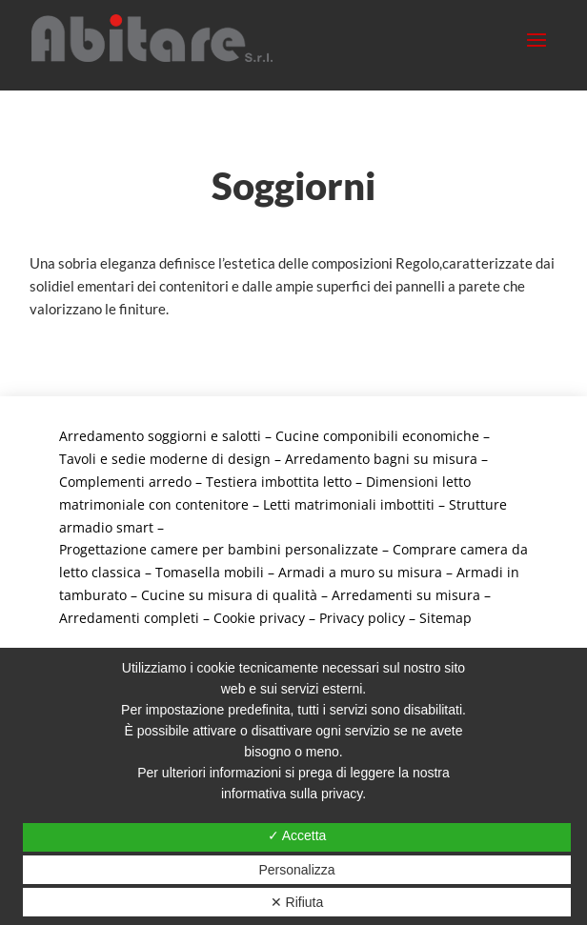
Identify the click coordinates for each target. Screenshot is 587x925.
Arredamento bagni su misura (381, 459)
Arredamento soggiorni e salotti (160, 436)
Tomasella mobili (209, 572)
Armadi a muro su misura (360, 572)
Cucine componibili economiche (377, 436)
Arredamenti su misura (406, 595)
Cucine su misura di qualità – (236, 595)
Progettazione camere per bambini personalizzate (218, 549)
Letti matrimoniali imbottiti (349, 504)
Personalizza (296, 869)
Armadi (481, 572)
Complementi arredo (125, 482)
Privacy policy (362, 618)
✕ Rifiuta (297, 902)
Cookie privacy (259, 618)
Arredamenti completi (129, 618)
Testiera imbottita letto (279, 482)
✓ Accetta (297, 835)
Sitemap (445, 618)
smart (134, 527)
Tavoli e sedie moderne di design (165, 459)
